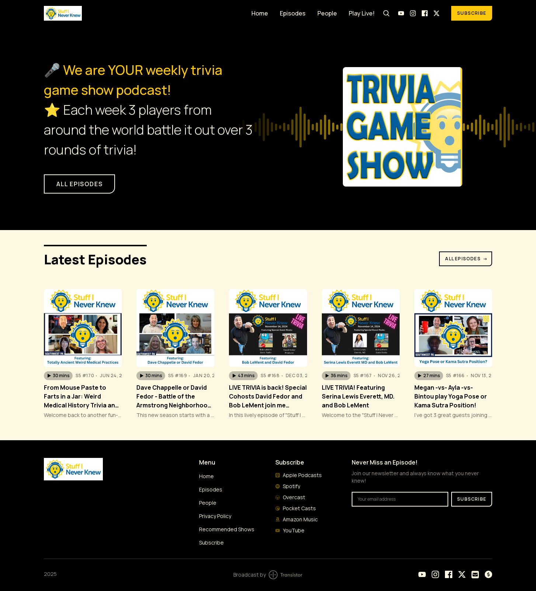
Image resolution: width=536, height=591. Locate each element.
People (327, 13)
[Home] (143, 13)
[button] (58, 375)
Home (259, 13)
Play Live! (362, 13)
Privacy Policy (215, 515)
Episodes (293, 13)
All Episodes (466, 258)
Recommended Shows (226, 529)
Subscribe (471, 13)
